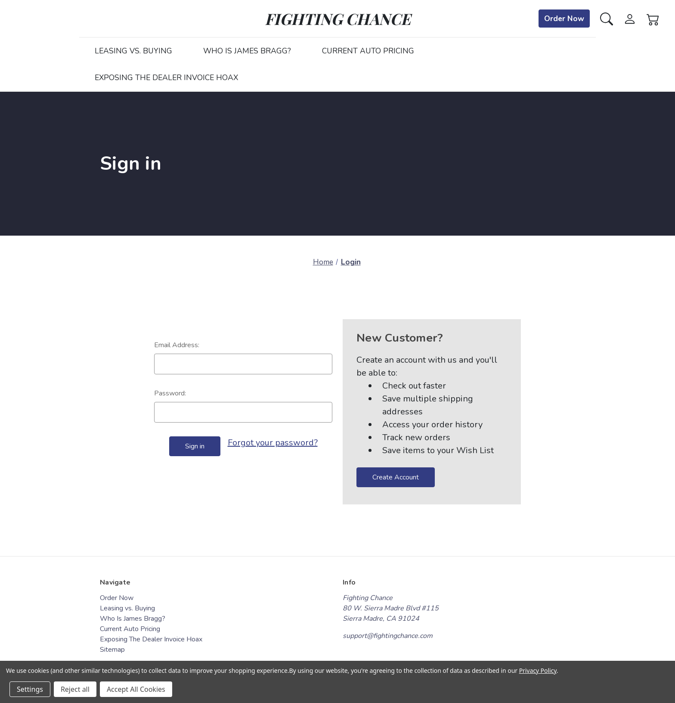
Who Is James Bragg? (247, 51)
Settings (30, 689)
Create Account (395, 477)
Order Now (564, 18)
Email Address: (176, 345)
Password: (170, 393)
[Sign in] (629, 18)
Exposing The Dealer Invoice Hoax (166, 77)
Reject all (75, 689)
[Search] (606, 18)
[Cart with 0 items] (653, 18)
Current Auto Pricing (368, 51)
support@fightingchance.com (388, 636)
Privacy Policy (538, 670)
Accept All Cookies (136, 689)
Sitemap (112, 649)
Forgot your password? (273, 442)
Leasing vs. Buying (133, 51)
